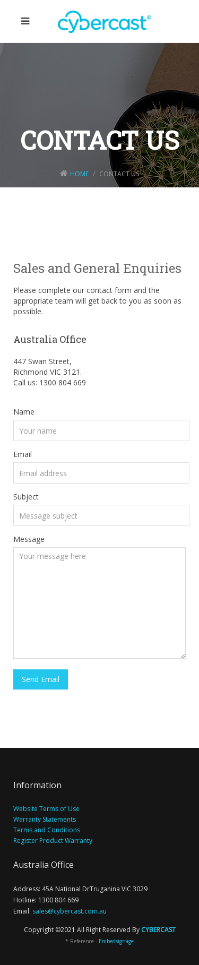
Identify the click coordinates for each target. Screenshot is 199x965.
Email (22, 454)
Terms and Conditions (46, 829)
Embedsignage (116, 941)
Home (79, 173)
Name (23, 412)
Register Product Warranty (52, 840)
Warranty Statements (44, 819)
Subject (26, 497)
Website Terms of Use (46, 808)
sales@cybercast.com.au (69, 911)
